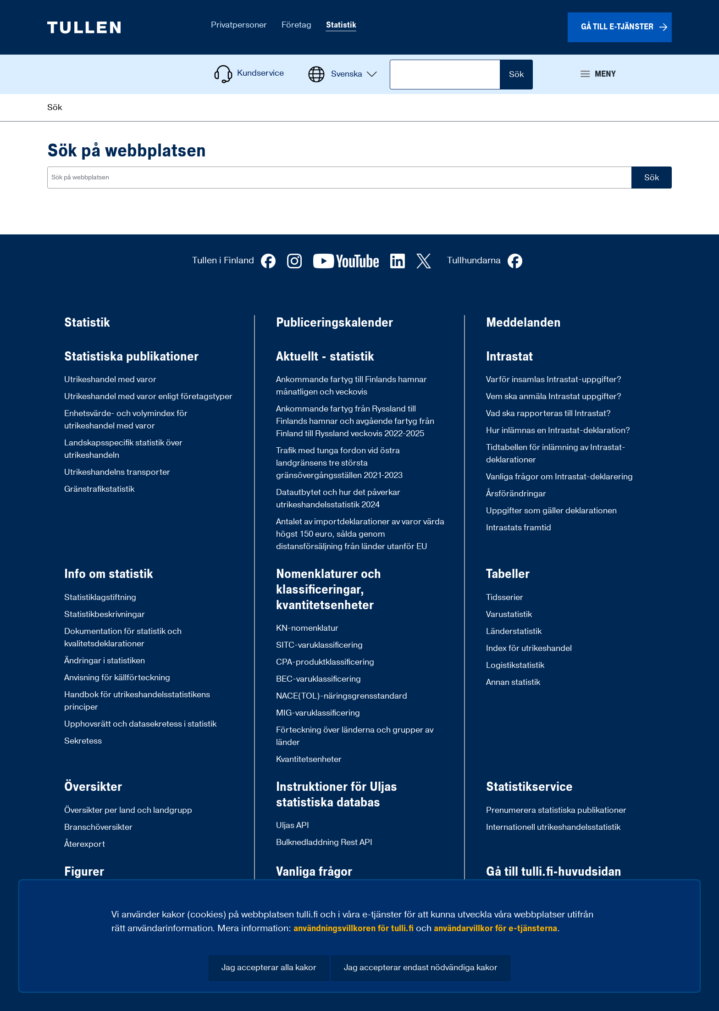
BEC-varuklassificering (318, 679)
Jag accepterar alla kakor (268, 967)
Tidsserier (504, 597)
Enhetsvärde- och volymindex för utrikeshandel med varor (126, 420)
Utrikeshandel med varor (110, 379)
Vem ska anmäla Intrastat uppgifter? (553, 396)
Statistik (87, 323)
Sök (516, 74)
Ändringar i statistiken (104, 661)
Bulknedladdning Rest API (324, 842)
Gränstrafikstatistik (99, 489)
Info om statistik (108, 574)
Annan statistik (513, 682)
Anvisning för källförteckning (117, 677)
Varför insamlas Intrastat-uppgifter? (553, 379)
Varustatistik (509, 614)
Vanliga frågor (314, 872)
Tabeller (508, 574)
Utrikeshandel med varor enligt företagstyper (148, 396)
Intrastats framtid (518, 527)
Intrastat (509, 357)
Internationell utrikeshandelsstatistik (553, 827)
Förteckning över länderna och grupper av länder (354, 736)
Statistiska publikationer (131, 357)
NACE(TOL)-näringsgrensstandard (341, 696)
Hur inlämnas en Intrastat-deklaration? (558, 430)
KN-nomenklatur (307, 628)
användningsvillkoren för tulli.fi (353, 928)
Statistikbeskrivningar (104, 614)
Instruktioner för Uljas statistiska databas (336, 794)
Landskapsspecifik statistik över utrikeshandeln (123, 449)
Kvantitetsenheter (309, 759)
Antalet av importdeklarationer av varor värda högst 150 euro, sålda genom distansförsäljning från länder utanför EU (360, 534)
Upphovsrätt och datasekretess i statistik (140, 724)
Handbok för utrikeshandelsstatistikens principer (137, 701)
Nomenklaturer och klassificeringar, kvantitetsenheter (328, 590)
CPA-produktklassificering (325, 662)
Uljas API (292, 825)
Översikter (93, 787)
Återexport (84, 844)
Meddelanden (523, 323)
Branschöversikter (98, 827)
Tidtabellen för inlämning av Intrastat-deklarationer (555, 454)
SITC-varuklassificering (319, 645)
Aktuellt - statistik (325, 357)
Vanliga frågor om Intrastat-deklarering (559, 477)
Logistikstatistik (515, 665)
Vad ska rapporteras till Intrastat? (548, 413)
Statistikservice (529, 787)
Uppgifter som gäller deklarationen (551, 511)
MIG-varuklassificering (318, 713)
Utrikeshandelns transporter (117, 472)
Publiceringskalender (334, 323)
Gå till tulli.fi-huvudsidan (553, 872)
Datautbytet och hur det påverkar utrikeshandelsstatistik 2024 (338, 499)
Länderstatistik (514, 631)
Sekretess (83, 741)
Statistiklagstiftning (100, 597)
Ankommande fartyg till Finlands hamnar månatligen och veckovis (351, 386)
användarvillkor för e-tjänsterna (495, 928)
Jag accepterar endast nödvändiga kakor (421, 967)
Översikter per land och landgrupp (128, 810)
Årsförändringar (516, 494)
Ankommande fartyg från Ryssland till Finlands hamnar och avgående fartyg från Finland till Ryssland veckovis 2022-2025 (355, 421)
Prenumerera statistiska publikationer (556, 810)
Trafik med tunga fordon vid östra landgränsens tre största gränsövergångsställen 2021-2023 (339, 463)
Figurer (84, 872)
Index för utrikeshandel (529, 648)
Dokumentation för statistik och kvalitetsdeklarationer (123, 638)
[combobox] (339, 178)
